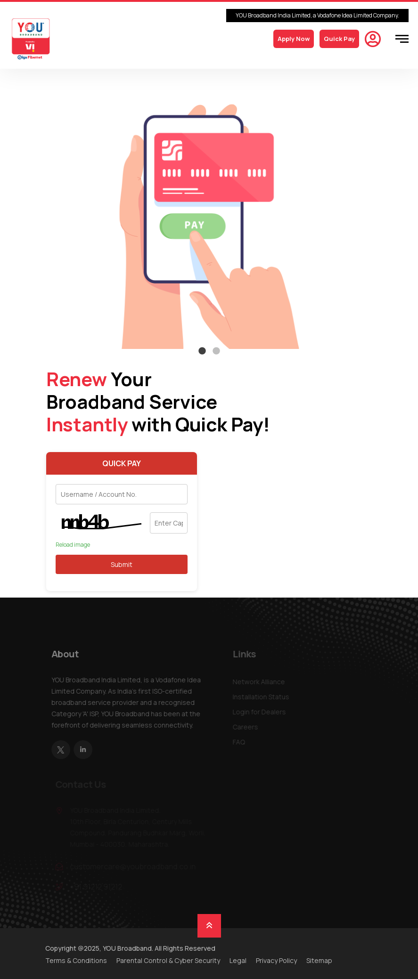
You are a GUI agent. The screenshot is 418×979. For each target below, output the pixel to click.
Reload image (73, 545)
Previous (39, 214)
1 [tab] (202, 351)
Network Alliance (260, 681)
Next (379, 214)
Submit (121, 564)
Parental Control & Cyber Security (168, 960)
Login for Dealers (260, 711)
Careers (247, 726)
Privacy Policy (276, 960)
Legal (237, 960)
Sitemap (319, 960)
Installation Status (262, 696)
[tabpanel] (209, 215)
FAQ (240, 741)
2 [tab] (216, 351)
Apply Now (294, 38)
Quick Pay (339, 38)
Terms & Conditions (76, 960)
